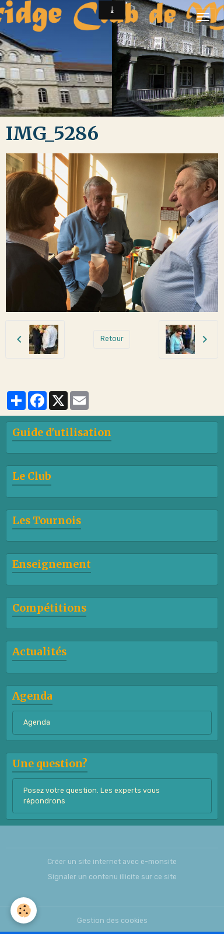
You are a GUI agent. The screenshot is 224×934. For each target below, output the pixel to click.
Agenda (36, 722)
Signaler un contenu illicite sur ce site (112, 877)
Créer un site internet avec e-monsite (112, 862)
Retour (112, 339)
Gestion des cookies (112, 921)
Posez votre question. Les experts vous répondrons (91, 795)
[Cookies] (23, 910)
